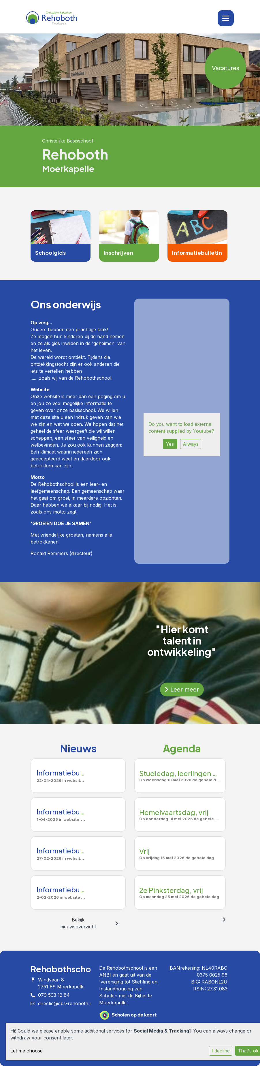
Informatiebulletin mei (73, 772)
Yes (170, 444)
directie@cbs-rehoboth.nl (65, 1003)
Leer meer (182, 689)
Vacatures (225, 68)
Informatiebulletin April (74, 811)
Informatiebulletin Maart (76, 850)
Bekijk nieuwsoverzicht (78, 923)
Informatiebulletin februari (80, 889)
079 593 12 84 (54, 995)
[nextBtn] (117, 923)
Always (191, 444)
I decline (221, 1051)
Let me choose (26, 1051)
